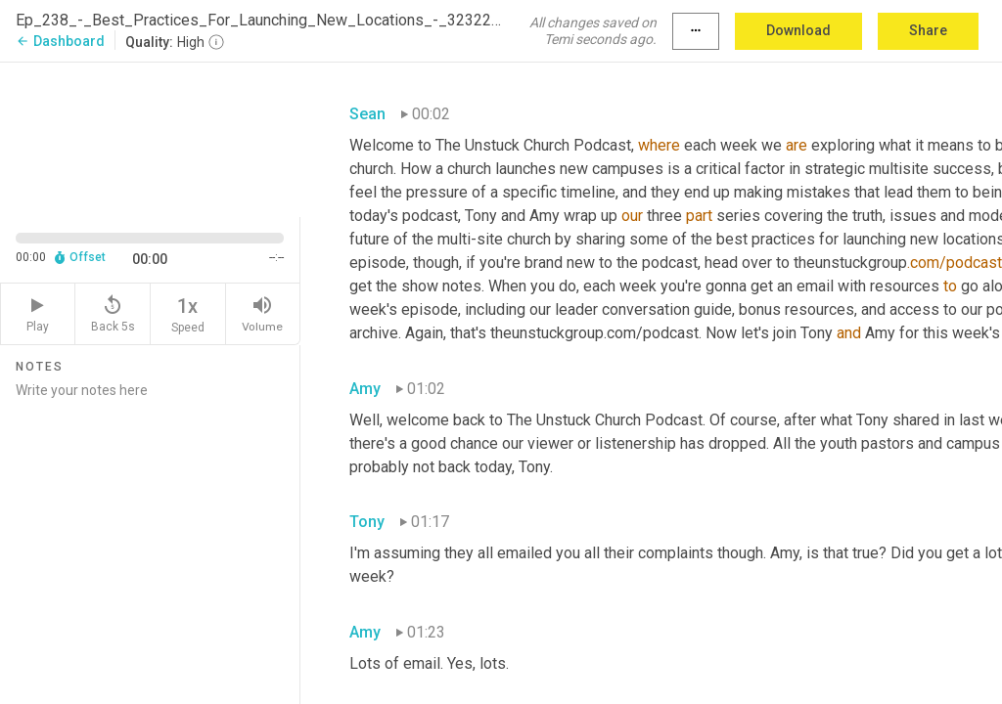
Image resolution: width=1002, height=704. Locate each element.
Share (928, 30)
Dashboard (60, 41)
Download (798, 30)
